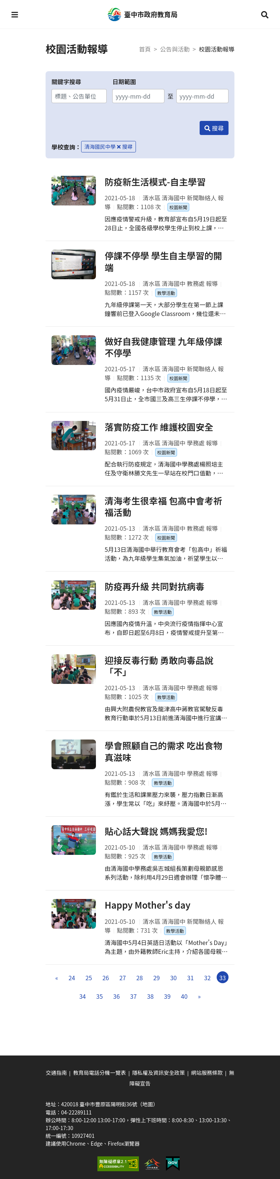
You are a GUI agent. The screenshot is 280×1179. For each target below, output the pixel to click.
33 (222, 984)
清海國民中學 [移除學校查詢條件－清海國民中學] (102, 146)
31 (190, 984)
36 (116, 1002)
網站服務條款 (205, 1072)
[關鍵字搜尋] (79, 96)
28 (139, 984)
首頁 (145, 49)
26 (105, 984)
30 (173, 984)
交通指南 (57, 1072)
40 (184, 1002)
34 (82, 1002)
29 (156, 984)
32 (207, 984)
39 (167, 1002)
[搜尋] (214, 128)
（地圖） (147, 1103)
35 (99, 1002)
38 (150, 1002)
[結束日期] (202, 96)
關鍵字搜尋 (66, 81)
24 (72, 984)
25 (89, 984)
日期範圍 (124, 81)
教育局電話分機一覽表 (100, 1072)
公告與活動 (175, 49)
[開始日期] (138, 96)
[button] (15, 14)
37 (133, 1002)
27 (122, 984)
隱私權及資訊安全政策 (158, 1072)
